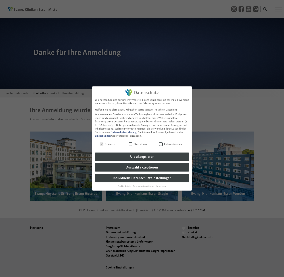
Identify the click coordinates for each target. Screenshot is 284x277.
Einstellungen (103, 133)
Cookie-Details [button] (124, 183)
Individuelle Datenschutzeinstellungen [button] (142, 175)
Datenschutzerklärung (124, 129)
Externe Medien (170, 141)
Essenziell (108, 141)
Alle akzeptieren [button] (142, 154)
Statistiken (138, 141)
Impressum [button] (161, 183)
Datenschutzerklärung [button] (143, 183)
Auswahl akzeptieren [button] (142, 165)
